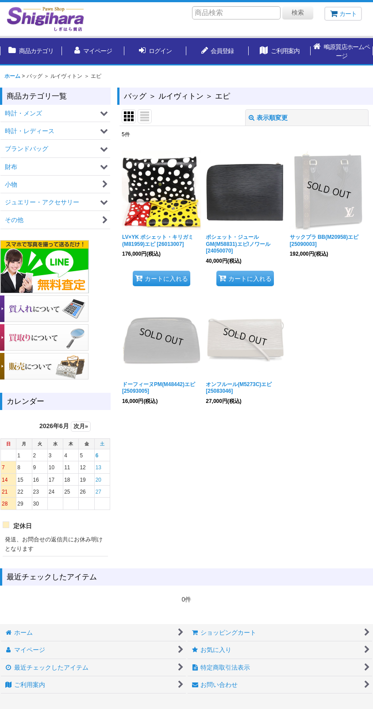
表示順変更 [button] (268, 117)
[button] (342, 51)
